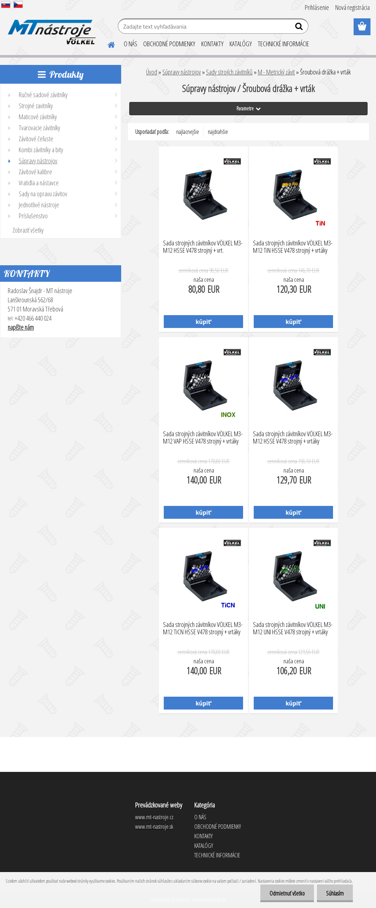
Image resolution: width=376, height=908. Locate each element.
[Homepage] (107, 43)
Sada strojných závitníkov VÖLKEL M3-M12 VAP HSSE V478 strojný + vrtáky (203, 437)
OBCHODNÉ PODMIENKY (169, 43)
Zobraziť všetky (28, 230)
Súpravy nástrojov (181, 72)
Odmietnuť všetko (287, 893)
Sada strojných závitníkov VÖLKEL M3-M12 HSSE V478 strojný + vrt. (203, 247)
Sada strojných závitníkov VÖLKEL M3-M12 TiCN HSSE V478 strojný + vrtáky (203, 628)
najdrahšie (218, 132)
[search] (300, 27)
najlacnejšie (187, 132)
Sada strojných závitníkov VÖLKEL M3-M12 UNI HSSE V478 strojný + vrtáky (293, 628)
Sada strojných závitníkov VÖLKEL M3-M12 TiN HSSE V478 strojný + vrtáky (293, 247)
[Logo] (50, 27)
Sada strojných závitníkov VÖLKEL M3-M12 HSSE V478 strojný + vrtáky (293, 437)
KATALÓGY (240, 43)
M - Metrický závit (276, 72)
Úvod (151, 72)
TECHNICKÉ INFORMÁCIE (283, 43)
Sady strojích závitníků (229, 72)
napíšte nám (21, 327)
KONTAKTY (212, 43)
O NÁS (130, 43)
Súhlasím (335, 893)
